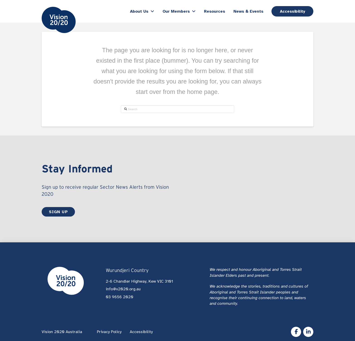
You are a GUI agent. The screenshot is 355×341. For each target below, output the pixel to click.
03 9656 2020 (119, 296)
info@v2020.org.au (123, 288)
